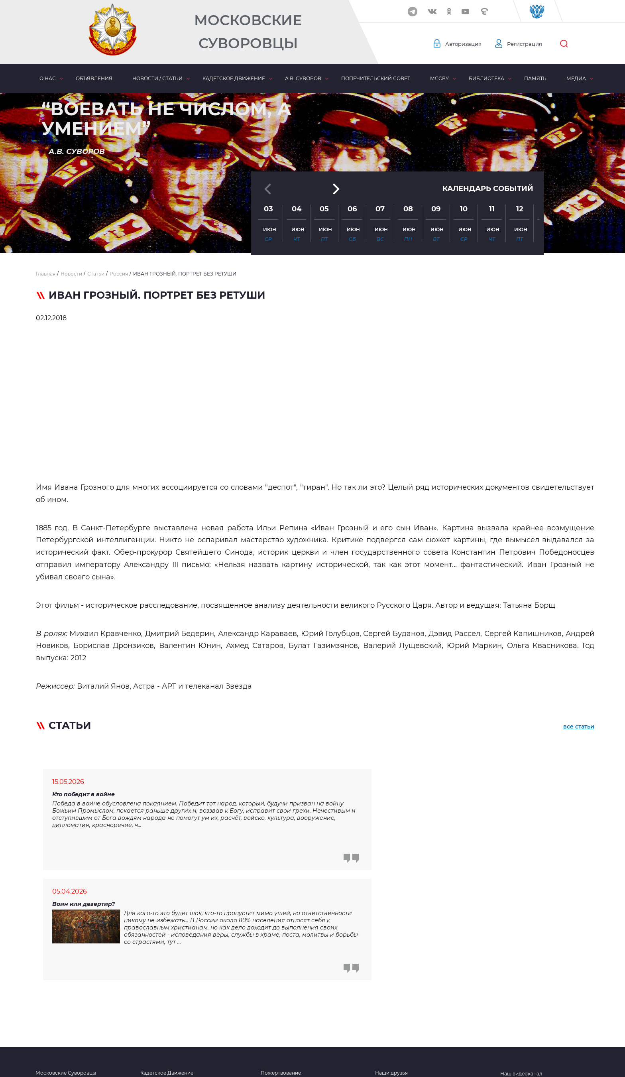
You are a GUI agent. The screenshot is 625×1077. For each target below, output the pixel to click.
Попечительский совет (375, 78)
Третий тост (275, 986)
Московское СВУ (56, 986)
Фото (381, 986)
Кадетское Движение (166, 965)
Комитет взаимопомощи (170, 1008)
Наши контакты (54, 1018)
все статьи (578, 726)
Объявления (94, 78)
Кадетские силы (160, 1018)
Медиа (576, 78)
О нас (47, 78)
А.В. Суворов (303, 78)
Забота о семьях (281, 975)
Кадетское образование (170, 986)
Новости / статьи (157, 78)
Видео (383, 997)
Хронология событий (167, 975)
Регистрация (528, 43)
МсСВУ (439, 78)
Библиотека (486, 78)
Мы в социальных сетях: (530, 978)
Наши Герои (50, 997)
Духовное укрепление (168, 997)
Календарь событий (487, 164)
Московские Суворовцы (248, 32)
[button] (312, 233)
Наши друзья (391, 965)
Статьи (269, 1008)
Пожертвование (281, 965)
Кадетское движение (233, 78)
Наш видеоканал (521, 966)
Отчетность (389, 1018)
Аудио (383, 1008)
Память (535, 78)
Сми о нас (47, 1008)
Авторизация (464, 43)
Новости (271, 997)
